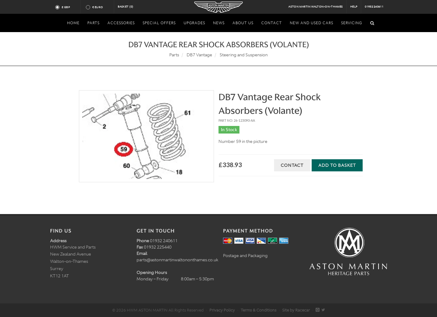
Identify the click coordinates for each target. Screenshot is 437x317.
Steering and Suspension (244, 55)
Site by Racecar (296, 310)
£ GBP (68, 7)
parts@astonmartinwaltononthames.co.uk (177, 260)
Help (353, 6)
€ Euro (100, 7)
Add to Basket (337, 165)
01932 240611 (374, 6)
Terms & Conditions (258, 310)
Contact (292, 165)
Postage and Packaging (245, 255)
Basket (126, 6)
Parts (174, 55)
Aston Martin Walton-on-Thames (315, 6)
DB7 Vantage (199, 55)
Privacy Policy (222, 310)
